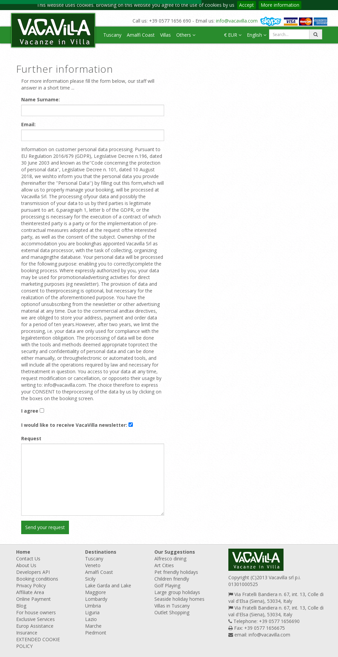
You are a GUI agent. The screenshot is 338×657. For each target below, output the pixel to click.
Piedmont (95, 632)
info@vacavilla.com (237, 21)
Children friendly (171, 579)
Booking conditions (37, 579)
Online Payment (33, 599)
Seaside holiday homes (179, 599)
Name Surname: (40, 99)
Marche (93, 626)
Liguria (92, 612)
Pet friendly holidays (176, 572)
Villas (165, 35)
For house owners (36, 612)
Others (185, 35)
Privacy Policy (31, 585)
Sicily (90, 579)
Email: (28, 124)
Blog (21, 605)
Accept (246, 5)
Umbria (93, 605)
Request (31, 438)
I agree (29, 411)
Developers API (33, 572)
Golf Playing (167, 585)
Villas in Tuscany (172, 605)
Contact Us (28, 558)
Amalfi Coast (141, 35)
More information (280, 5)
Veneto (93, 565)
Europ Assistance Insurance (34, 629)
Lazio (91, 619)
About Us (26, 565)
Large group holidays (177, 592)
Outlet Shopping (171, 612)
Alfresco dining (170, 558)
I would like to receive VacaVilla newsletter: (74, 425)
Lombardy (96, 599)
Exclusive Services (35, 619)
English (256, 35)
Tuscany (112, 35)
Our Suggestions (174, 552)
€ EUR (232, 35)
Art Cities (164, 565)
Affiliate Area (30, 592)
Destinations (100, 552)
